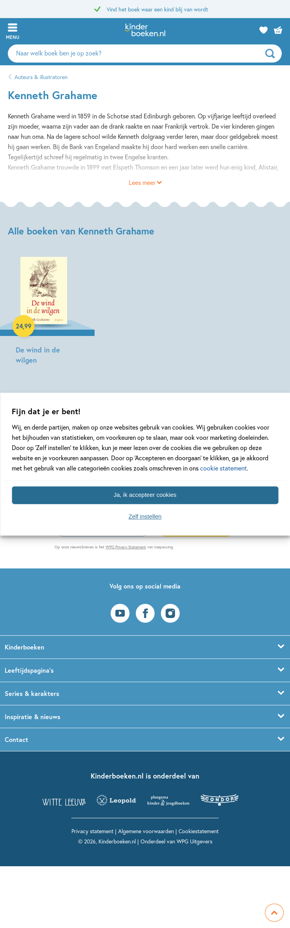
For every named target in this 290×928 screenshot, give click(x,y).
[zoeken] (272, 53)
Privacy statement (92, 831)
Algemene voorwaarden (146, 831)
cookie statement (223, 468)
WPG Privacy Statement (126, 547)
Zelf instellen (144, 516)
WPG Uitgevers (194, 841)
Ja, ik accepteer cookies (144, 495)
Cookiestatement (199, 831)
